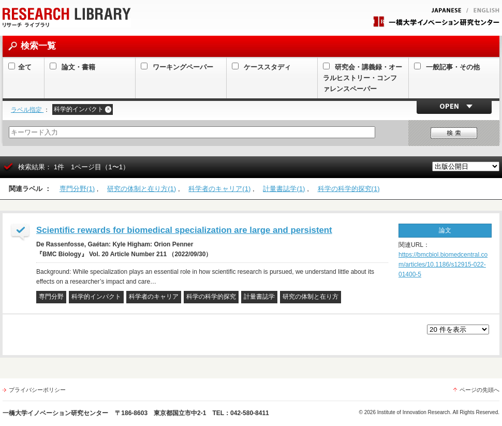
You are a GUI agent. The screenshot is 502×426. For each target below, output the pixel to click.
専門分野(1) (77, 189)
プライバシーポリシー (37, 390)
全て (20, 67)
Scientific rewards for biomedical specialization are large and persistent (184, 230)
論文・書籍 (72, 67)
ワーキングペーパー (177, 67)
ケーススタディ (261, 67)
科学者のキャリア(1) (219, 189)
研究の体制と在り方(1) (141, 189)
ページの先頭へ (479, 390)
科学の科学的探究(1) (349, 189)
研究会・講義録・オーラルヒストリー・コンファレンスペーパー (362, 78)
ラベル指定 (27, 109)
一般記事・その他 (447, 67)
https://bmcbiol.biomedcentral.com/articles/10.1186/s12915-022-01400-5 (443, 264)
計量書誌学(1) (284, 189)
